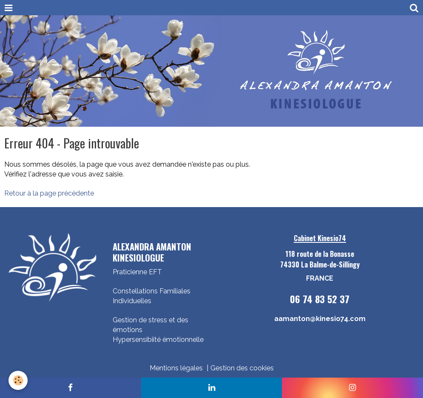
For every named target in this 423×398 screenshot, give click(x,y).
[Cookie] (18, 380)
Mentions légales (176, 368)
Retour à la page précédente (49, 193)
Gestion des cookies (242, 368)
